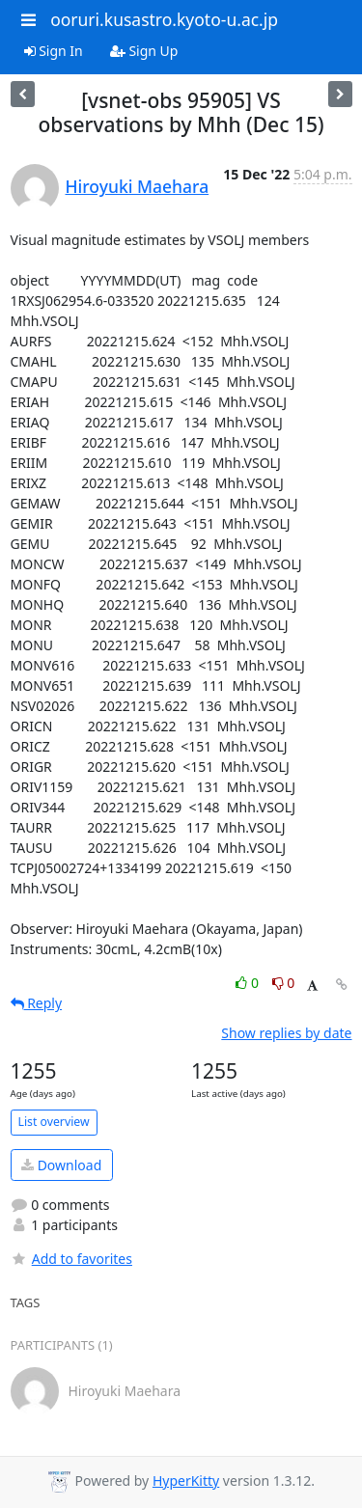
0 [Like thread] (249, 982)
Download (61, 1165)
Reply (37, 1003)
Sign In (53, 50)
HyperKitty (186, 1480)
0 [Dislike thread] (283, 982)
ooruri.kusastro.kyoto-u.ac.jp (164, 19)
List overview (54, 1121)
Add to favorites (71, 1258)
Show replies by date (286, 1033)
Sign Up (144, 50)
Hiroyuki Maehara (137, 186)
